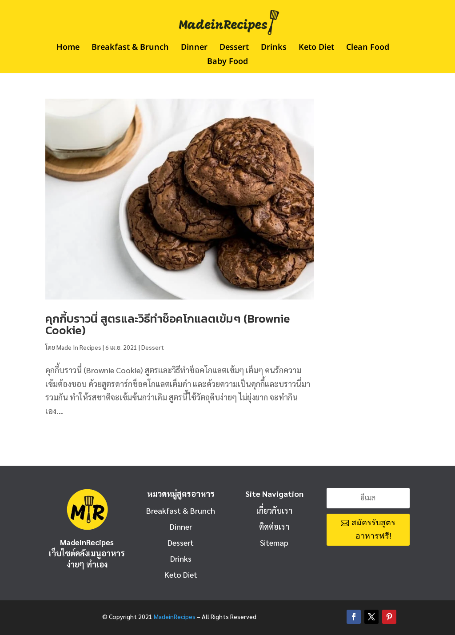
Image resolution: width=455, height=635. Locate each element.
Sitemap (274, 542)
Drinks (274, 48)
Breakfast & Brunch (130, 48)
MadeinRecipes (175, 616)
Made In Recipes (78, 347)
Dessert (234, 48)
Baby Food (227, 63)
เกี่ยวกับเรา (274, 510)
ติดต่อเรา (274, 526)
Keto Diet (316, 48)
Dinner (194, 48)
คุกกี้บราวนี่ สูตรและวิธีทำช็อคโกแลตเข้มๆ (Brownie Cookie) (167, 324)
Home (68, 48)
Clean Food (367, 48)
